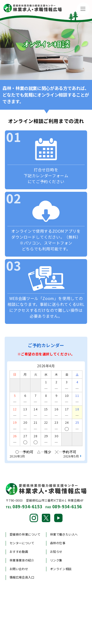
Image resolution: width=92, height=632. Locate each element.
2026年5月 (71, 456)
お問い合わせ (19, 569)
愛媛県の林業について (25, 534)
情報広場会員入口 (22, 577)
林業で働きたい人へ (64, 534)
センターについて (22, 543)
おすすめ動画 (19, 551)
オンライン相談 (61, 569)
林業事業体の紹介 (22, 560)
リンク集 (56, 560)
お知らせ (56, 551)
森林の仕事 (58, 543)
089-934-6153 (27, 506)
